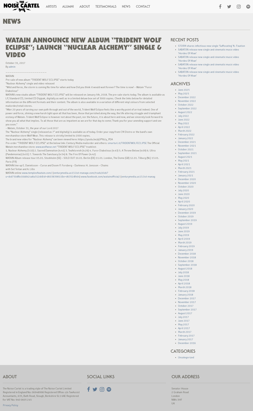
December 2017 (187, 298)
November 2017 (187, 302)
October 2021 (186, 149)
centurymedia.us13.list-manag (138, 176)
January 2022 (185, 138)
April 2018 (184, 283)
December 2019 (187, 212)
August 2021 (185, 156)
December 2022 (187, 97)
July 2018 (183, 272)
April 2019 (184, 238)
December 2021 (187, 142)
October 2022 (186, 104)
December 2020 (187, 179)
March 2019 (184, 242)
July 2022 (183, 116)
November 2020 (187, 183)
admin (12, 66)
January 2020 (185, 209)
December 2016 (187, 343)
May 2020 (183, 197)
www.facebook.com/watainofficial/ (100, 176)
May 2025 (183, 93)
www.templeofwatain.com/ (37, 172)
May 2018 (183, 279)
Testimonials (105, 6)
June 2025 (184, 89)
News (126, 6)
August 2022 (185, 112)
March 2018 (184, 287)
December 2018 (187, 253)
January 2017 (185, 339)
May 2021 (183, 160)
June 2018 (184, 276)
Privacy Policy (10, 405)
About (84, 6)
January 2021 (185, 175)
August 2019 (185, 224)
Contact (143, 6)
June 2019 (184, 231)
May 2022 (183, 123)
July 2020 (183, 190)
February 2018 (186, 291)
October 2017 (186, 305)
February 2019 (186, 246)
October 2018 (186, 261)
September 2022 (187, 108)
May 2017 (183, 324)
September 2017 (187, 309)
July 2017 (183, 317)
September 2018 (187, 264)
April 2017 (184, 328)
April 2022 (184, 127)
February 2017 (186, 335)
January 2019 (185, 250)
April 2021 (184, 164)
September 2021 (187, 153)
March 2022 (184, 130)
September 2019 (187, 220)
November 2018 (187, 257)
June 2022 (184, 119)
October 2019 (186, 216)
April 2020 (184, 201)
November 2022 (187, 101)
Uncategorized (186, 357)
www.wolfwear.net (46, 146)
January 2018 (185, 294)
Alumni (68, 6)
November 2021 (187, 145)
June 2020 (184, 194)
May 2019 (183, 235)
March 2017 (184, 332)
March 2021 (184, 168)
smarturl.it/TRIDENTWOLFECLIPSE (127, 143)
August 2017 (185, 313)
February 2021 (186, 171)
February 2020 (186, 205)
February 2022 (186, 134)
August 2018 (185, 268)
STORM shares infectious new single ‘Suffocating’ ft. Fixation (211, 45)
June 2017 (184, 320)
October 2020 (186, 186)
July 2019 (183, 227)
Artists (51, 6)
